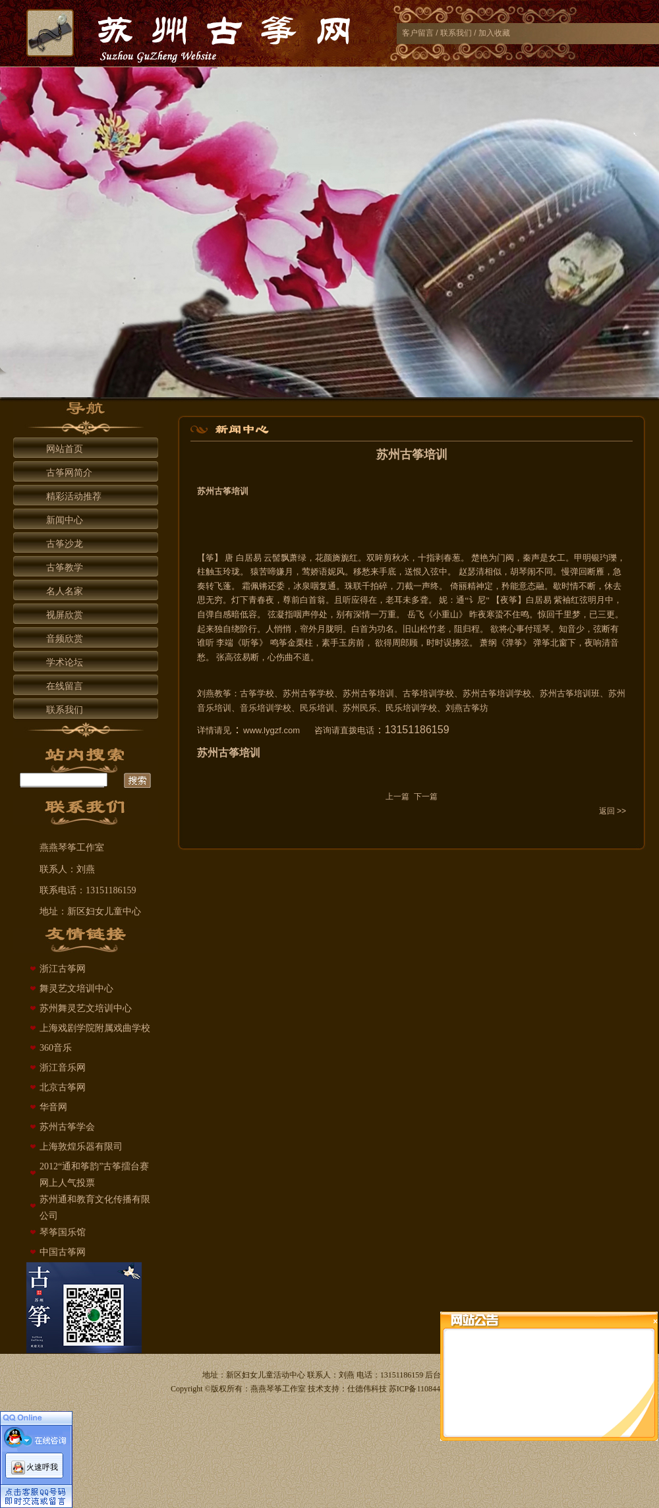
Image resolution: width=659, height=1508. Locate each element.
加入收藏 (494, 33)
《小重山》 (445, 614)
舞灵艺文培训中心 (76, 988)
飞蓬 (222, 586)
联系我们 (456, 33)
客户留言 (418, 33)
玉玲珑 (227, 571)
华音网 (53, 1107)
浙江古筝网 (63, 969)
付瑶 (533, 629)
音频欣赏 (64, 639)
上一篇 (397, 796)
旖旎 (340, 558)
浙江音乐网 (63, 1068)
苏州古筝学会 (67, 1127)
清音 (610, 643)
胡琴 (518, 571)
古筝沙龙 (64, 544)
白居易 (249, 558)
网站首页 (64, 449)
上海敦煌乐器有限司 (81, 1147)
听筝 (250, 643)
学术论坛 (64, 662)
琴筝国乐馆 (63, 1232)
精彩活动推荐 (73, 496)
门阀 (505, 558)
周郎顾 (405, 643)
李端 (224, 643)
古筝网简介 (69, 473)
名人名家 (64, 591)
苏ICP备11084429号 (422, 1388)
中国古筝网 (63, 1252)
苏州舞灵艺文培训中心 (86, 1008)
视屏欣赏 (64, 615)
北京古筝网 (63, 1087)
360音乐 (56, 1048)
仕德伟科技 (367, 1388)
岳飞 (415, 614)
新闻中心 (64, 520)
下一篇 (426, 796)
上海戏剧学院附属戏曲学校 (95, 1028)
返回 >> (612, 811)
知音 (567, 629)
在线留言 (64, 686)
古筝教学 (64, 567)
